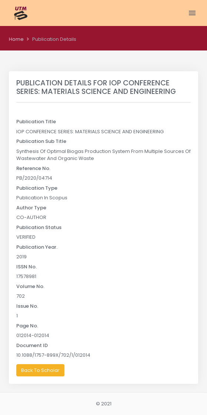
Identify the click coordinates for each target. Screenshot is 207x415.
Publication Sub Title (41, 141)
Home (16, 39)
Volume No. (30, 286)
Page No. (27, 325)
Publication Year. (36, 247)
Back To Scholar (40, 370)
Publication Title (36, 121)
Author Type (31, 207)
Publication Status (38, 227)
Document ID (32, 345)
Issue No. (27, 306)
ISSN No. (26, 266)
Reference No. (33, 168)
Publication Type (36, 188)
